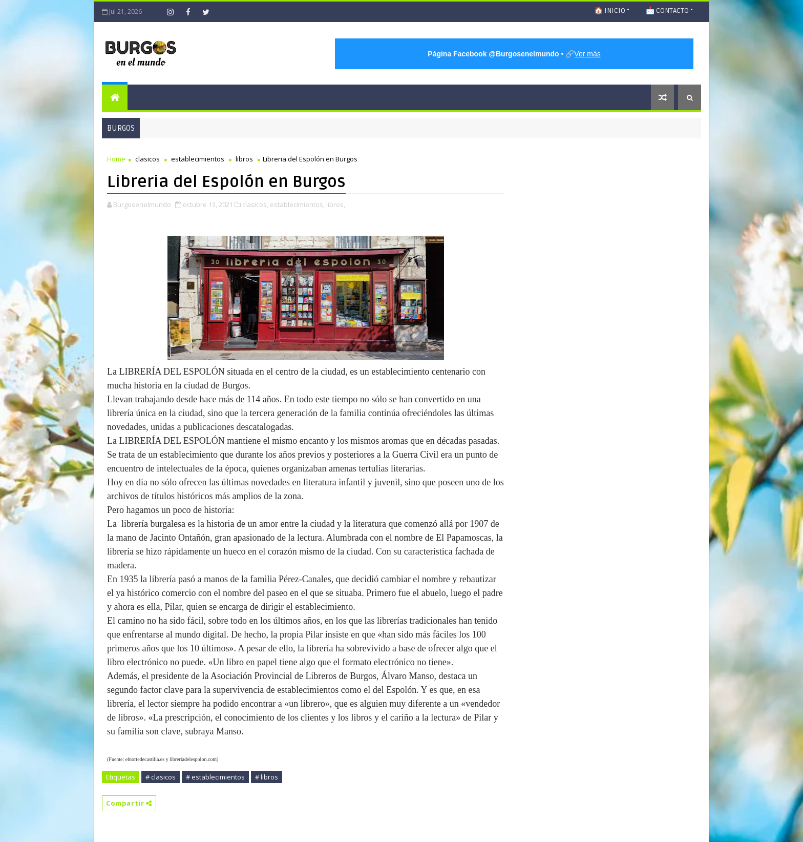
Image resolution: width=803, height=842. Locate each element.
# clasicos (160, 777)
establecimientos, (297, 204)
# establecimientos (215, 777)
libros (244, 158)
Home (116, 158)
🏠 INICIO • (611, 10)
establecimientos (197, 158)
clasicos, (255, 204)
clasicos (147, 158)
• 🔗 (514, 54)
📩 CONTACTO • (669, 10)
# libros (266, 777)
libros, (335, 204)
